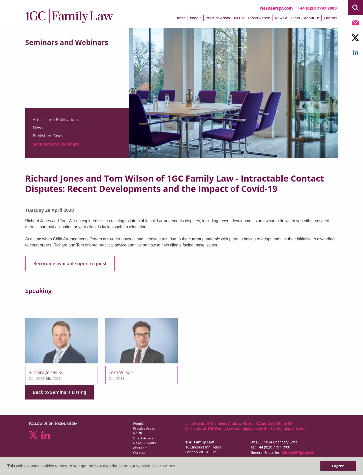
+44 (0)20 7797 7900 (317, 8)
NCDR (239, 17)
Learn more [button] (164, 466)
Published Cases (48, 138)
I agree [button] (338, 465)
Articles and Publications (56, 122)
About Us (312, 17)
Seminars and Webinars (56, 146)
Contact (330, 17)
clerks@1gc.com (276, 8)
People (195, 17)
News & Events (287, 17)
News (38, 130)
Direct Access (259, 17)
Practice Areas (218, 17)
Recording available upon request (70, 263)
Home (180, 17)
